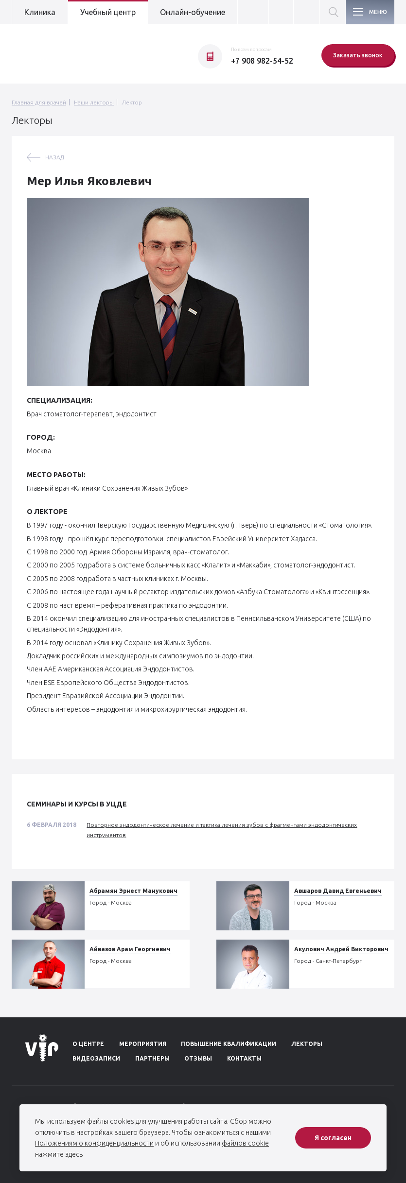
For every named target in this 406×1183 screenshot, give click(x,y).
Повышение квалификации (228, 1044)
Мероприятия (142, 1044)
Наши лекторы (94, 102)
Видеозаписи (96, 1058)
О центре (88, 1044)
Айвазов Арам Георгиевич (130, 949)
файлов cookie (245, 1143)
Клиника (39, 12)
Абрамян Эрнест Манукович (133, 891)
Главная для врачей (39, 102)
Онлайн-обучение (192, 12)
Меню (378, 12)
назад (54, 157)
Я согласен (333, 1138)
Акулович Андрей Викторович (341, 949)
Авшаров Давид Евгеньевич (338, 891)
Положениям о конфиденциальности (94, 1143)
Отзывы (198, 1058)
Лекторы (306, 1044)
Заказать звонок (358, 55)
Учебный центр (108, 12)
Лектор (132, 102)
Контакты (244, 1058)
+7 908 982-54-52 (262, 60)
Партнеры (152, 1058)
